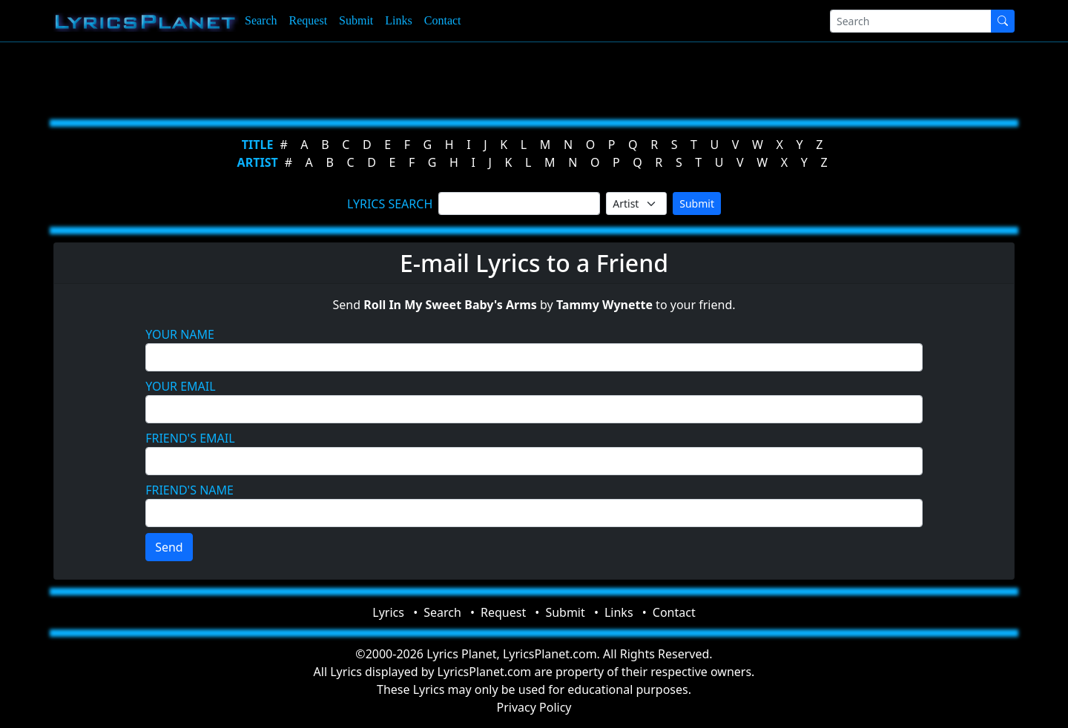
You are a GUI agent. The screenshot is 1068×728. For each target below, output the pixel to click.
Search (261, 20)
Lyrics (388, 612)
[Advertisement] (461, 77)
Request (308, 20)
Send (169, 547)
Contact (442, 20)
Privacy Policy (534, 707)
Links (398, 20)
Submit (356, 20)
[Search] (911, 21)
